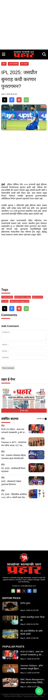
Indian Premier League (22, 297)
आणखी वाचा (42, 419)
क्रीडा (4, 64)
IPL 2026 (24, 64)
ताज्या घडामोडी (13, 64)
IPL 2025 (5, 301)
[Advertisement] (24, 24)
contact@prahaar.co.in (28, 586)
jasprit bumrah (37, 297)
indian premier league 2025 (19, 301)
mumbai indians (7, 297)
